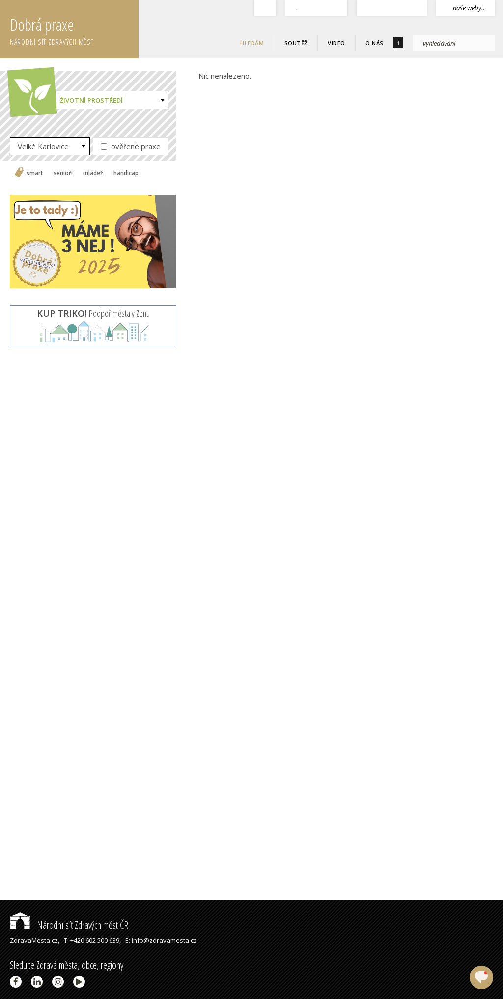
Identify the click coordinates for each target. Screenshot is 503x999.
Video (336, 43)
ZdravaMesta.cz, (34, 940)
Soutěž (295, 43)
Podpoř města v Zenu (93, 313)
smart (35, 173)
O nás (374, 43)
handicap (126, 173)
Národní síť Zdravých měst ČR (69, 925)
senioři (63, 173)
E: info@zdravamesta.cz (161, 940)
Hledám (252, 43)
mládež (93, 173)
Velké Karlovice (43, 146)
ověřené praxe (131, 146)
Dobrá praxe (74, 29)
